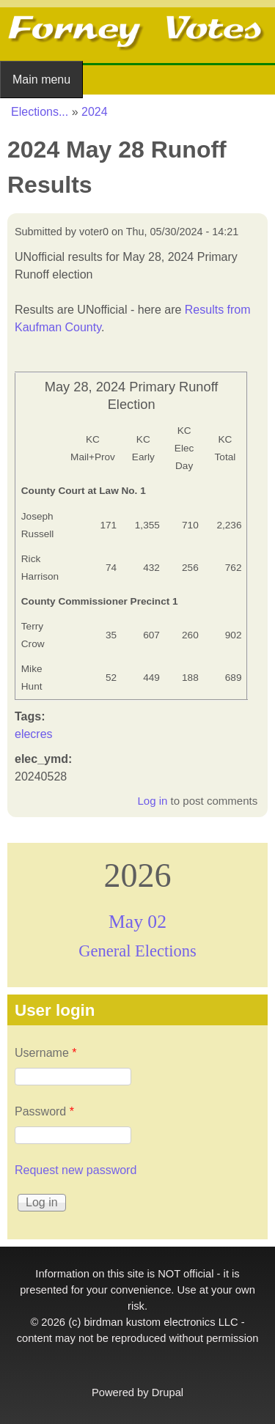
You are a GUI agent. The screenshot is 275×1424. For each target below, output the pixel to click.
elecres (34, 734)
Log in (152, 800)
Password (44, 1111)
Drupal (167, 1392)
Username (45, 1053)
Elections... (39, 112)
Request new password (75, 1170)
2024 (94, 112)
